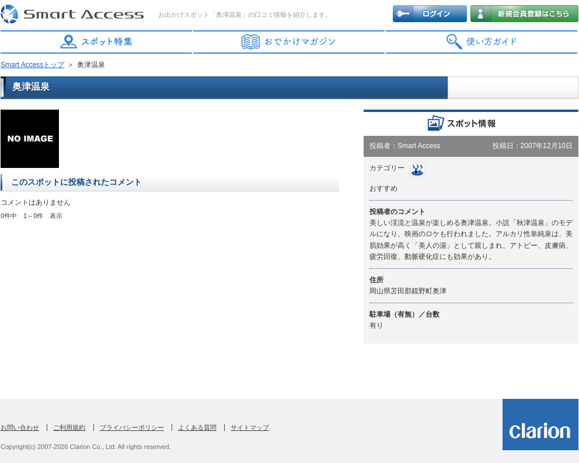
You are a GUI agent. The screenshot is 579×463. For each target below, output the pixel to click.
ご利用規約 (69, 427)
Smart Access (74, 14)
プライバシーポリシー (132, 427)
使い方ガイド (482, 42)
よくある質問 (197, 427)
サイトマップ (250, 427)
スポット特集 (97, 42)
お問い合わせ (20, 427)
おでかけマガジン (289, 42)
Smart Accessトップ (32, 65)
